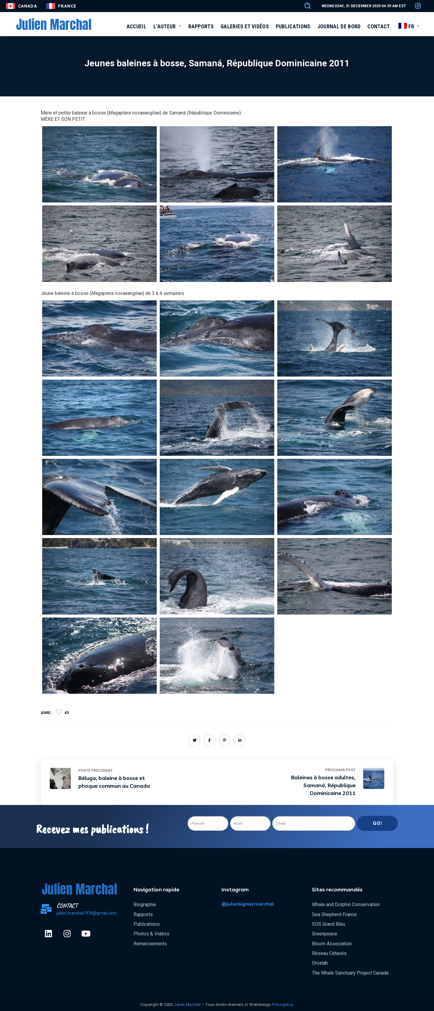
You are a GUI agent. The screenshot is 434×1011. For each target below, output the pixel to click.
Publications (147, 924)
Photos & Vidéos (151, 934)
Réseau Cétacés (329, 953)
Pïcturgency (282, 1004)
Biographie (145, 904)
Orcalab (320, 963)
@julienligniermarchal (248, 904)
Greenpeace (324, 934)
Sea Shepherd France (334, 914)
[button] (305, 6)
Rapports (143, 914)
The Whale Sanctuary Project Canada (350, 973)
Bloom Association (332, 944)
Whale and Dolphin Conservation (346, 904)
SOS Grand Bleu (328, 924)
